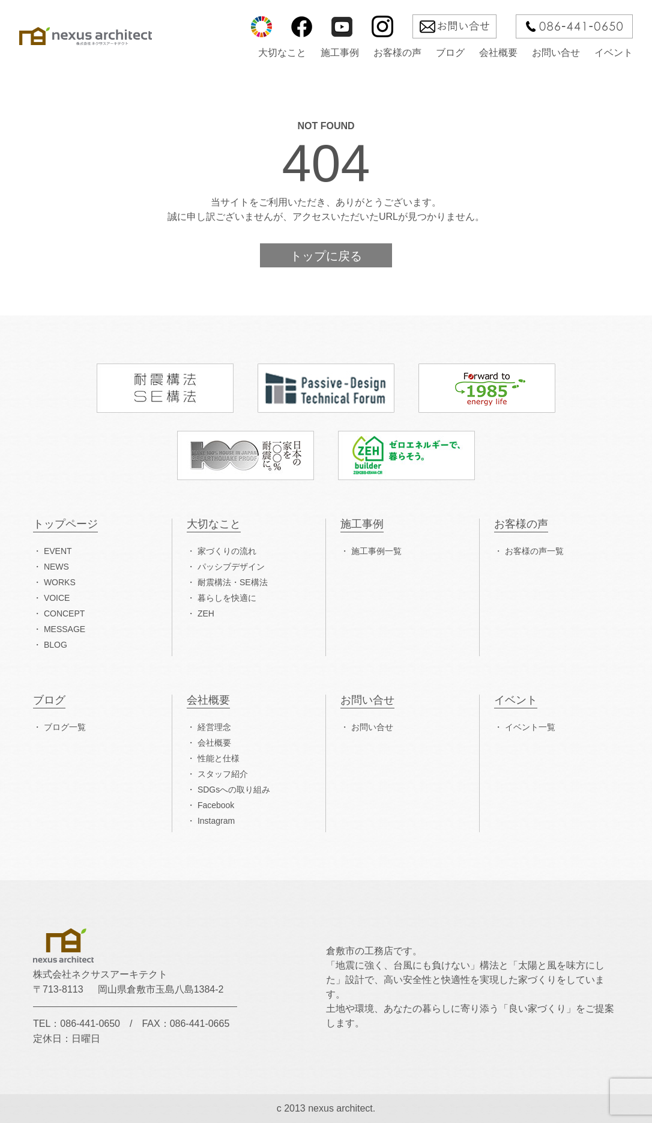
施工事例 (340, 53)
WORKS (60, 582)
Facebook (216, 805)
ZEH (206, 613)
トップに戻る (326, 256)
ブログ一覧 (65, 727)
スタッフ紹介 (223, 774)
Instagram (216, 821)
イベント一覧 (530, 727)
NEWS (56, 566)
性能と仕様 (219, 758)
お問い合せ (556, 53)
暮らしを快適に (227, 598)
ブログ (450, 53)
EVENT (58, 551)
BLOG (55, 645)
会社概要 (498, 53)
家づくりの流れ (227, 551)
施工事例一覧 (376, 551)
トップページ (65, 524)
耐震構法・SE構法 (233, 582)
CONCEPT (64, 613)
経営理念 (214, 727)
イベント (613, 53)
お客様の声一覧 (534, 551)
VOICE (57, 598)
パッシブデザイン (231, 566)
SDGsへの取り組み (234, 789)
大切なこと (282, 53)
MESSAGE (64, 629)
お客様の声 (397, 53)
